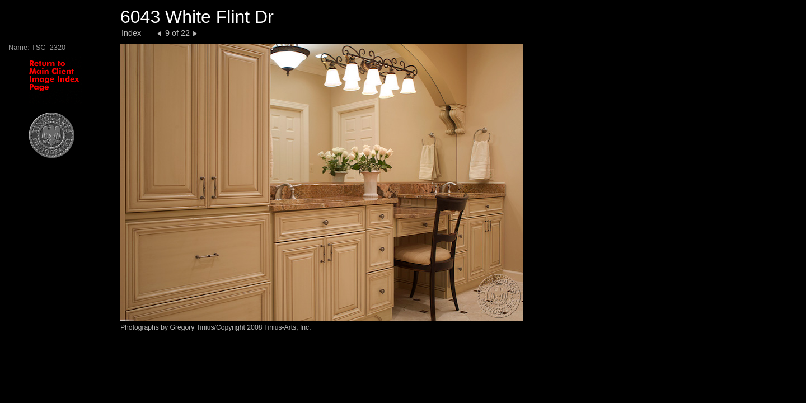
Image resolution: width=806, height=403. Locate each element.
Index (131, 33)
